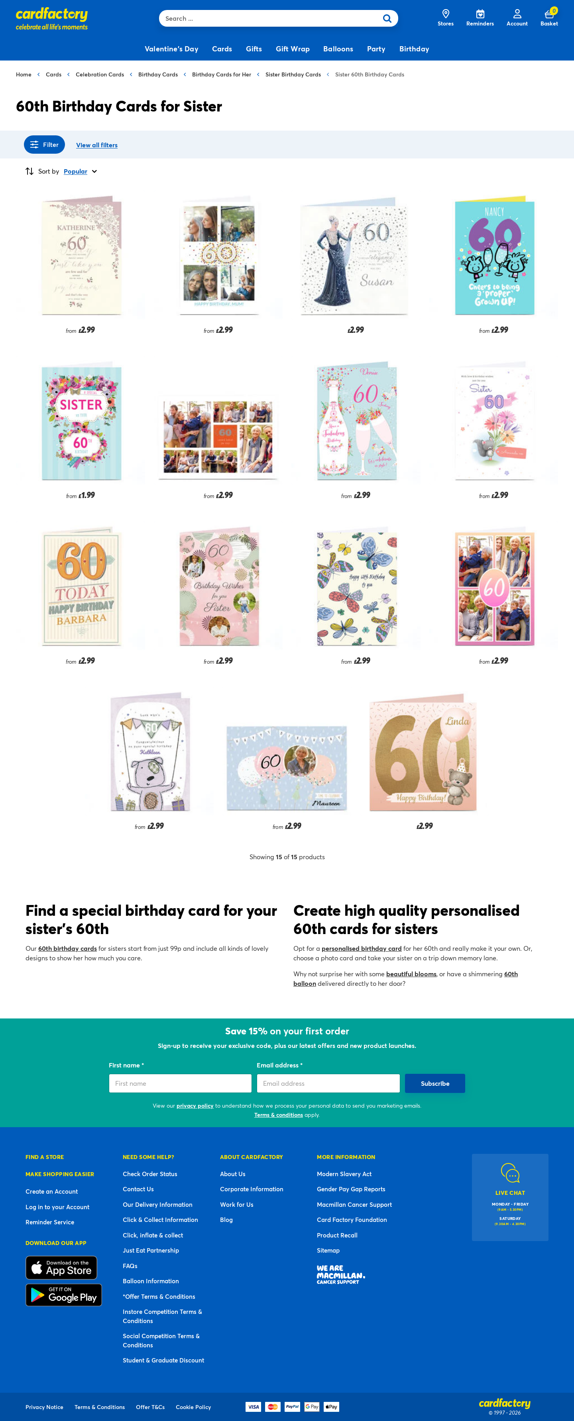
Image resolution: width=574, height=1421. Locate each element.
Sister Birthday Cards (293, 74)
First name (125, 1065)
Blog (226, 1220)
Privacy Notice (44, 1407)
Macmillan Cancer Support (354, 1204)
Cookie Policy (193, 1407)
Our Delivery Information (158, 1204)
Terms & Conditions (100, 1407)
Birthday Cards (158, 74)
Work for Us (237, 1204)
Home (23, 74)
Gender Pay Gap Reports (351, 1189)
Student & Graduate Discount (163, 1360)
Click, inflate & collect (153, 1235)
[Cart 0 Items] (549, 18)
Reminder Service (50, 1222)
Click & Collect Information (160, 1220)
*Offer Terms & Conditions (159, 1296)
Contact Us (138, 1189)
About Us (233, 1174)
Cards (53, 74)
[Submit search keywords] (389, 18)
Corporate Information (251, 1189)
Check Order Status (150, 1174)
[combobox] (270, 18)
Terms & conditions (278, 1114)
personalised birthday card (362, 948)
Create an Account (52, 1191)
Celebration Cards (100, 74)
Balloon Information (151, 1281)
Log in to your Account (57, 1207)
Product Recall (337, 1235)
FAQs (130, 1266)
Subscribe (435, 1083)
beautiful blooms (411, 973)
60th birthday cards (67, 948)
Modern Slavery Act (344, 1174)
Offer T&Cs (150, 1407)
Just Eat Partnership (151, 1250)
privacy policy (195, 1105)
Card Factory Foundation (352, 1220)
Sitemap (328, 1250)
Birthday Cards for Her (221, 74)
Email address (278, 1065)
